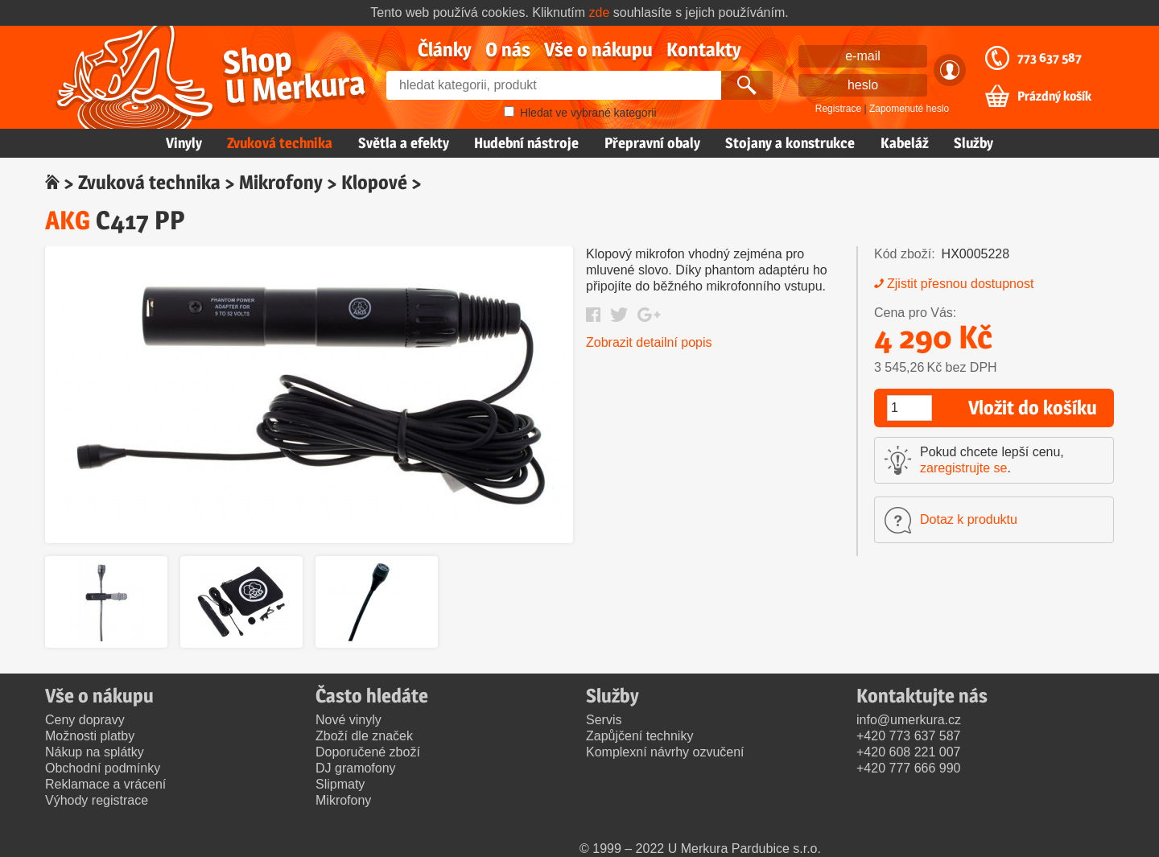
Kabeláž (905, 142)
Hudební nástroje (526, 142)
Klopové (374, 182)
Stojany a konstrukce (790, 142)
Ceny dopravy (85, 720)
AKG (67, 220)
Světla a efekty (403, 142)
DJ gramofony (356, 768)
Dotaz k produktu (968, 519)
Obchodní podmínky (102, 768)
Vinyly (184, 142)
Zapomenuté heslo (909, 108)
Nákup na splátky (94, 752)
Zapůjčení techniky (639, 736)
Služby (973, 142)
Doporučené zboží (368, 752)
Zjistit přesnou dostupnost (960, 283)
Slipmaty (340, 784)
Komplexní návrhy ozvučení (665, 752)
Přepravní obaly (652, 142)
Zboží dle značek (364, 736)
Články (445, 49)
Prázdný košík (1054, 96)
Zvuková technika (279, 142)
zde (599, 12)
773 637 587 (1049, 58)
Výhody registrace (96, 800)
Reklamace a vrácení (105, 784)
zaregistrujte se (964, 468)
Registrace (838, 108)
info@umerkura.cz (908, 720)
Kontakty (703, 49)
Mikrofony (281, 182)
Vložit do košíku (1032, 407)
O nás (507, 49)
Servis (603, 720)
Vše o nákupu (598, 49)
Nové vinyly (349, 720)
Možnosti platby (89, 736)
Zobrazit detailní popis (649, 342)
